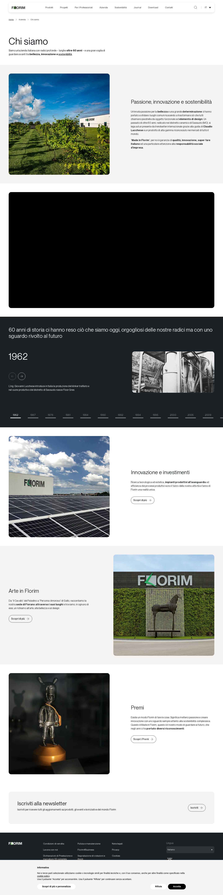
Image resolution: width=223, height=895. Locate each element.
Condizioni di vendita (53, 844)
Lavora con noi (50, 851)
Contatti (169, 7)
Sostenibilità (121, 7)
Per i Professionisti (84, 7)
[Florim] (18, 7)
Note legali (117, 844)
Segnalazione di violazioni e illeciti (91, 858)
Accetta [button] (177, 886)
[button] (12, 377)
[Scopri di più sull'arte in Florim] (20, 620)
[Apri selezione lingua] (208, 7)
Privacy (115, 851)
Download (153, 7)
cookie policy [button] (43, 876)
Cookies (116, 857)
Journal (137, 7)
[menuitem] (49, 7)
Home (11, 21)
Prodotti (49, 7)
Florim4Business (86, 851)
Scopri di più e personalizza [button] (56, 886)
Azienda (104, 7)
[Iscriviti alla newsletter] (197, 809)
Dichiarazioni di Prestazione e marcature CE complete (57, 858)
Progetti (64, 7)
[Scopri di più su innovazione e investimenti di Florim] (142, 501)
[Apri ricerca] (195, 7)
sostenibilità (65, 55)
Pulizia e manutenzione (89, 844)
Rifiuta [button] (158, 886)
